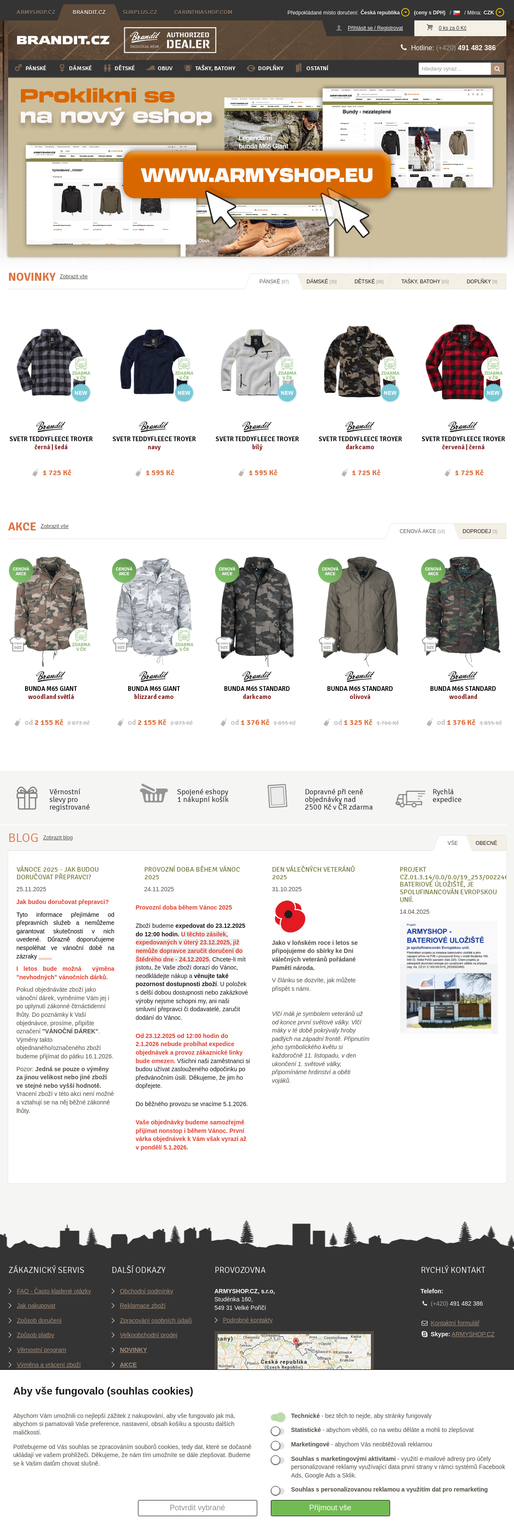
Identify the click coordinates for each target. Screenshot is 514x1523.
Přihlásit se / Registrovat (375, 28)
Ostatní (311, 68)
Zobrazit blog (58, 838)
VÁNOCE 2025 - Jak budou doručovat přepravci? (58, 873)
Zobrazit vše (74, 277)
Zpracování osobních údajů (156, 1320)
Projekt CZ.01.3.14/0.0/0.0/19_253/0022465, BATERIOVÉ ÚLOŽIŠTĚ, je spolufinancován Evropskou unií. (457, 884)
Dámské (74, 68)
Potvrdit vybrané (197, 1507)
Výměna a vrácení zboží (49, 1364)
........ (45, 956)
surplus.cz (140, 12)
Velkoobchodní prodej (149, 1335)
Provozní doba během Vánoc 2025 (192, 873)
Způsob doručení (39, 1320)
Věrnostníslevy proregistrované (69, 799)
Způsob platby (36, 1335)
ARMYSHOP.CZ (473, 1334)
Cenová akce (422, 531)
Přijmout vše (330, 1507)
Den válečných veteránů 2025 (313, 873)
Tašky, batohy (209, 68)
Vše (453, 843)
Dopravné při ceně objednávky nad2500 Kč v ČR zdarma (339, 799)
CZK (494, 12)
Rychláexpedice (447, 795)
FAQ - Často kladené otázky (54, 1291)
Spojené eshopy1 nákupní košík (203, 795)
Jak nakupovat (36, 1305)
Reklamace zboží (143, 1305)
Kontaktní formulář (455, 1323)
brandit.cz (89, 12)
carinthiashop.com (203, 12)
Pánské (29, 68)
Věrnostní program (41, 1349)
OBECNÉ (486, 843)
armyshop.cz (36, 12)
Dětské (118, 68)
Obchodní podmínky (146, 1291)
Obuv (158, 68)
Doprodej (479, 531)
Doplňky (265, 68)
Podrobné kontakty (248, 1320)
